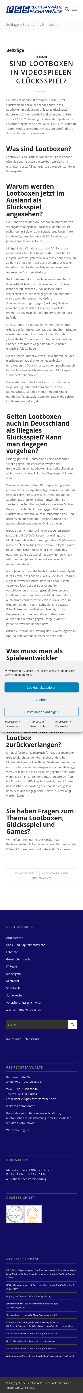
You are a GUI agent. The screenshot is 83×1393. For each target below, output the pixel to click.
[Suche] (64, 9)
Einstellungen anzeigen (41, 712)
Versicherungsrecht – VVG (23, 1002)
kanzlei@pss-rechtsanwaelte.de (35, 1099)
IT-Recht (41, 57)
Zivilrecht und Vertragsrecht (24, 1010)
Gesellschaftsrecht (18, 959)
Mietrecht (12, 981)
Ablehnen (41, 699)
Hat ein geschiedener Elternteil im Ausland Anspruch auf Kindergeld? (40, 1356)
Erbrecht (12, 952)
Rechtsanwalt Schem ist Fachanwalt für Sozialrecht (31, 1348)
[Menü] (74, 9)
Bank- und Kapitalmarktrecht (25, 945)
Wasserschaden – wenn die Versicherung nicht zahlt (31, 1315)
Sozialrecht (13, 988)
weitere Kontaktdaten (20, 1106)
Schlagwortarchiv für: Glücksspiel (33, 24)
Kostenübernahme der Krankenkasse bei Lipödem (30, 1341)
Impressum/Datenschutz (22, 1039)
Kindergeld (13, 974)
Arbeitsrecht (14, 938)
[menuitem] (64, 9)
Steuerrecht (14, 995)
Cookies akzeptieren (42, 687)
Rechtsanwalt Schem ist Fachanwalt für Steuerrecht (31, 1333)
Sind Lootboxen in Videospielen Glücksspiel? (42, 72)
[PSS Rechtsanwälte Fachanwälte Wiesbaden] (34, 9)
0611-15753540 (27, 1089)
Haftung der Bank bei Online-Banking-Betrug (28, 1296)
